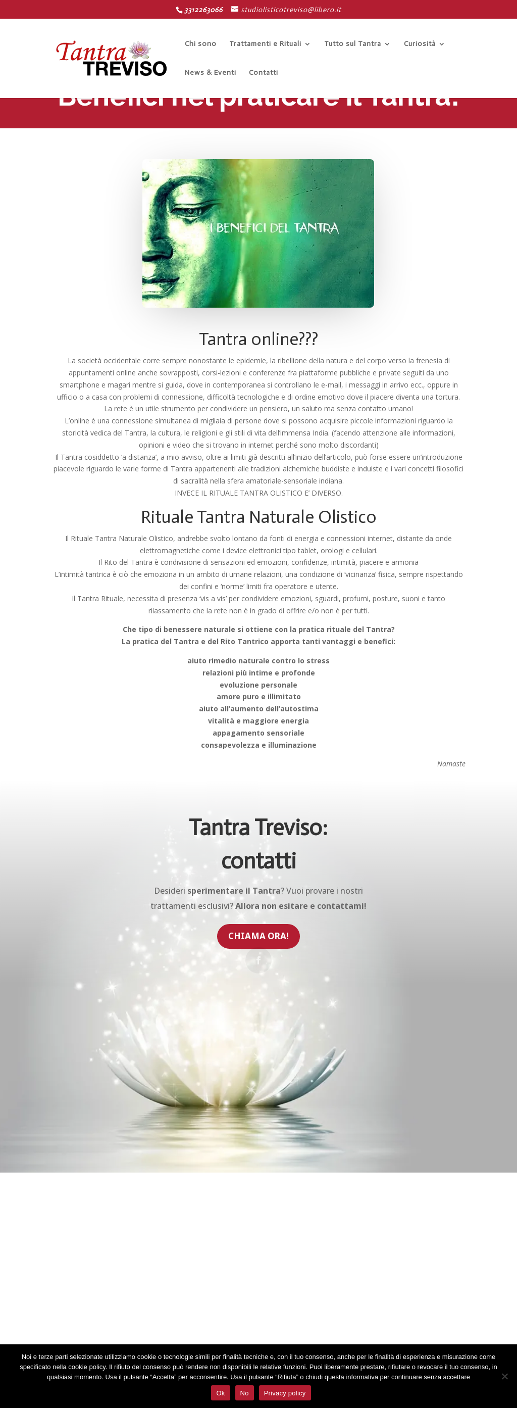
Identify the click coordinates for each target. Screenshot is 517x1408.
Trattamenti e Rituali (265, 43)
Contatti (263, 72)
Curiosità (420, 43)
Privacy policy (285, 1393)
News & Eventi (210, 72)
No (244, 1393)
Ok (220, 1393)
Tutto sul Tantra (352, 43)
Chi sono (201, 43)
